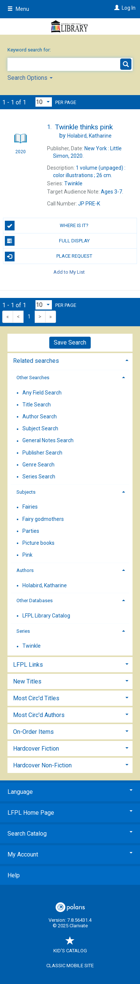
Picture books (38, 543)
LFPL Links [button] (28, 664)
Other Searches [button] (32, 377)
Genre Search (38, 465)
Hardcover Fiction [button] (36, 748)
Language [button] (70, 791)
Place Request (48, 256)
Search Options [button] (30, 77)
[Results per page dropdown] (43, 102)
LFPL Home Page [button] (70, 812)
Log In (129, 8)
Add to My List (69, 271)
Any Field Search (42, 393)
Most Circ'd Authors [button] (39, 715)
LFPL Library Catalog (46, 616)
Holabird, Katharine (44, 585)
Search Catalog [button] (70, 833)
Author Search (39, 416)
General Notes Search (48, 441)
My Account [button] (70, 854)
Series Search (38, 477)
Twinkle (31, 646)
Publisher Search (42, 453)
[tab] (70, 360)
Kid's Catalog (70, 946)
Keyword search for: (29, 50)
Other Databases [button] (34, 600)
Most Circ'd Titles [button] (36, 698)
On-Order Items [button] (33, 731)
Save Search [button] (70, 342)
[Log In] (115, 8)
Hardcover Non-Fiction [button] (42, 765)
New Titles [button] (27, 681)
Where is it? (47, 225)
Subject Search (40, 429)
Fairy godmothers (43, 519)
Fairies (30, 507)
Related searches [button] (36, 360)
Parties (30, 531)
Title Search (36, 405)
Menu (18, 9)
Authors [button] (25, 570)
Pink (27, 555)
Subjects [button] (25, 492)
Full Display (47, 241)
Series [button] (23, 631)
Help (13, 875)
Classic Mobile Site (70, 965)
